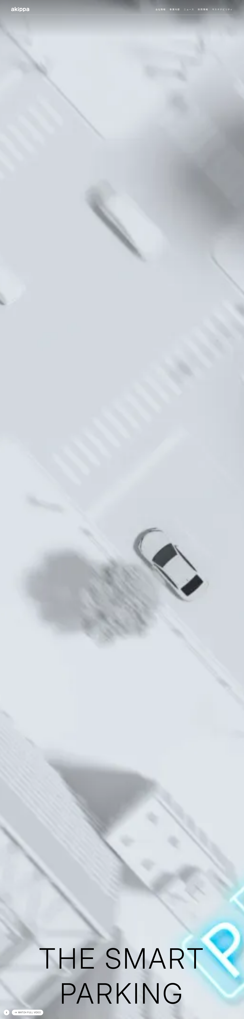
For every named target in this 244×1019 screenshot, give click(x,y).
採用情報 (203, 9)
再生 (6, 1012)
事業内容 (175, 9)
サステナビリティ (222, 9)
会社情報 (160, 9)
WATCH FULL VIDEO (29, 1012)
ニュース (189, 9)
